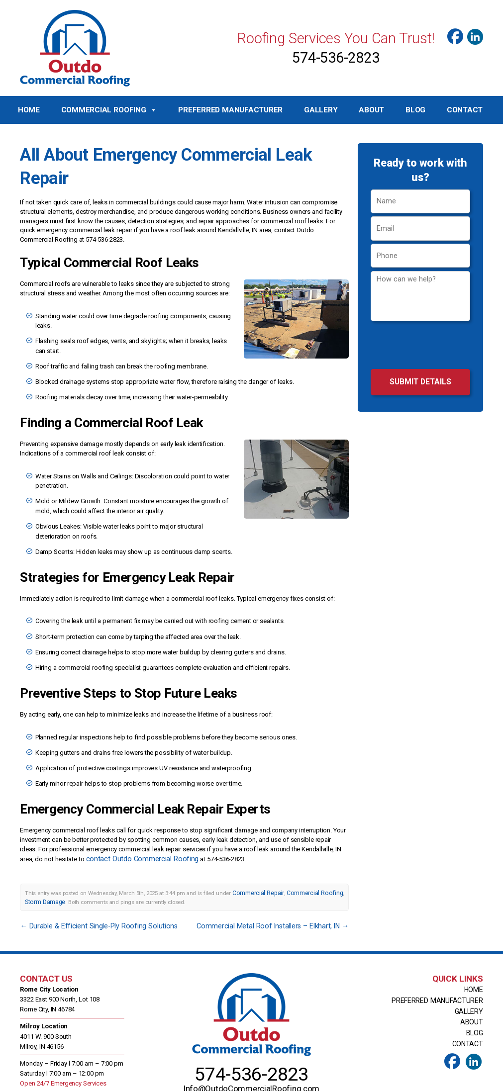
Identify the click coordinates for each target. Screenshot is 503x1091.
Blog (415, 109)
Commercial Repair (255, 866)
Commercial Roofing (109, 110)
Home (29, 109)
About (371, 109)
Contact (465, 109)
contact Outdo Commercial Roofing (135, 832)
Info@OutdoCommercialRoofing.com (251, 1052)
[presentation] (420, 346)
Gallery (320, 109)
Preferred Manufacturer (230, 109)
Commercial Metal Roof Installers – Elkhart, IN (281, 897)
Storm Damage (43, 874)
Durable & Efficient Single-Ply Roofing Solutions (90, 897)
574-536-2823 (335, 57)
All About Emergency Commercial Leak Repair (178, 153)
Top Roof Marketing (344, 1082)
